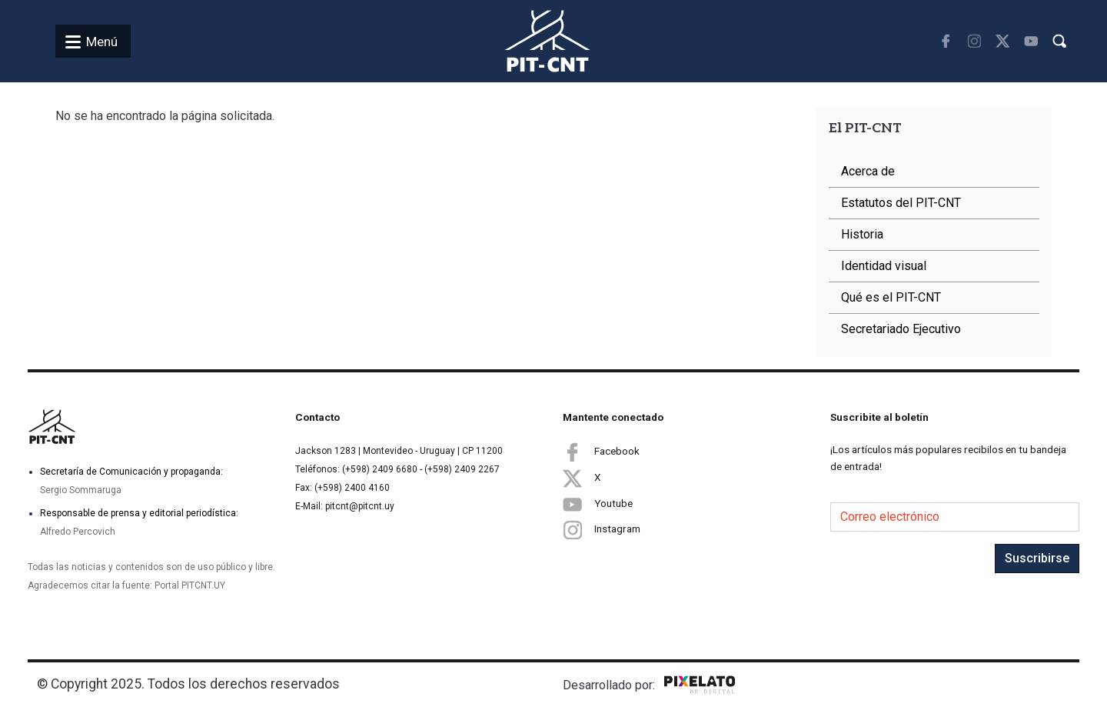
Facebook (601, 452)
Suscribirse (1037, 558)
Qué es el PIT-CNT (891, 297)
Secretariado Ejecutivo (901, 329)
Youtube (598, 504)
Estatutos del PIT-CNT (901, 202)
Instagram (601, 529)
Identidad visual (883, 265)
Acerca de (868, 171)
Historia (862, 234)
